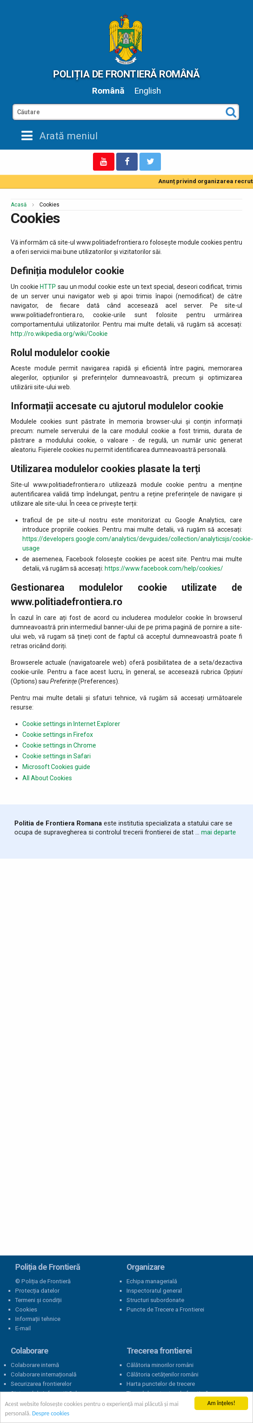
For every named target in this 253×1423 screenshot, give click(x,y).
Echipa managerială (151, 1281)
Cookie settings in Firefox (57, 734)
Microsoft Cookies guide (56, 766)
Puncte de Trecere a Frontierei (165, 1309)
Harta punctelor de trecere (160, 1383)
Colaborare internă (35, 1365)
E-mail (23, 1328)
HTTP (48, 286)
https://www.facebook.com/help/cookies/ (164, 568)
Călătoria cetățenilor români (162, 1374)
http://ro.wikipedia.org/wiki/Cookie (59, 333)
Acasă (19, 205)
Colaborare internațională (43, 1374)
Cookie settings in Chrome (59, 745)
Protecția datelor (37, 1290)
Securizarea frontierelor (41, 1383)
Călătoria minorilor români (160, 1365)
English (147, 91)
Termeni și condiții (38, 1300)
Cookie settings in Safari (56, 756)
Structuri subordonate (155, 1300)
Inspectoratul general (154, 1290)
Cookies (26, 1309)
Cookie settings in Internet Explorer (71, 723)
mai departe (218, 832)
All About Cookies (47, 778)
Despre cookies (50, 1413)
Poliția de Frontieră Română (126, 74)
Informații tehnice (37, 1319)
